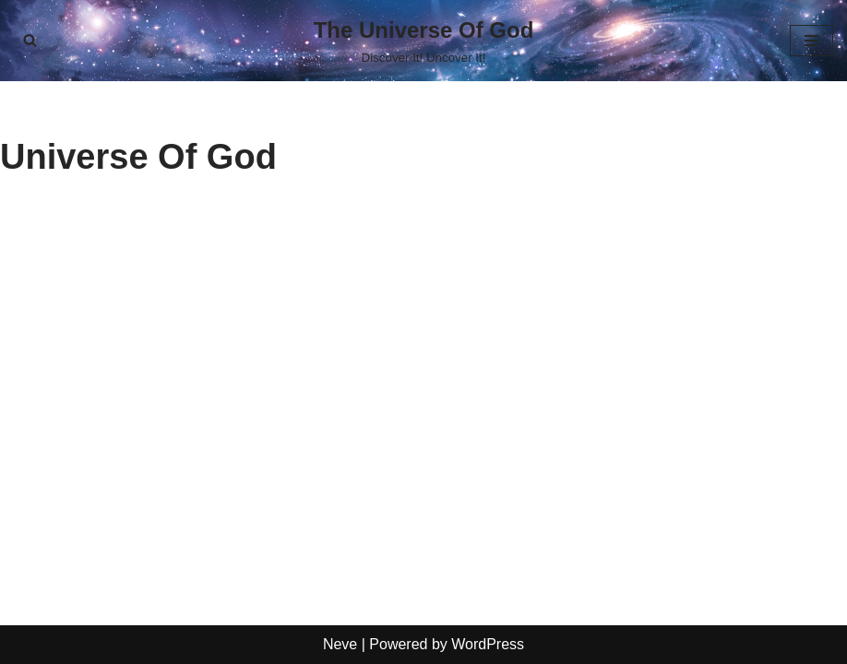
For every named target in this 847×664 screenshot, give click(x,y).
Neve (340, 644)
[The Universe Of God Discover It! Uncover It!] (424, 40)
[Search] (30, 40)
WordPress (487, 644)
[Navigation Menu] (811, 40)
